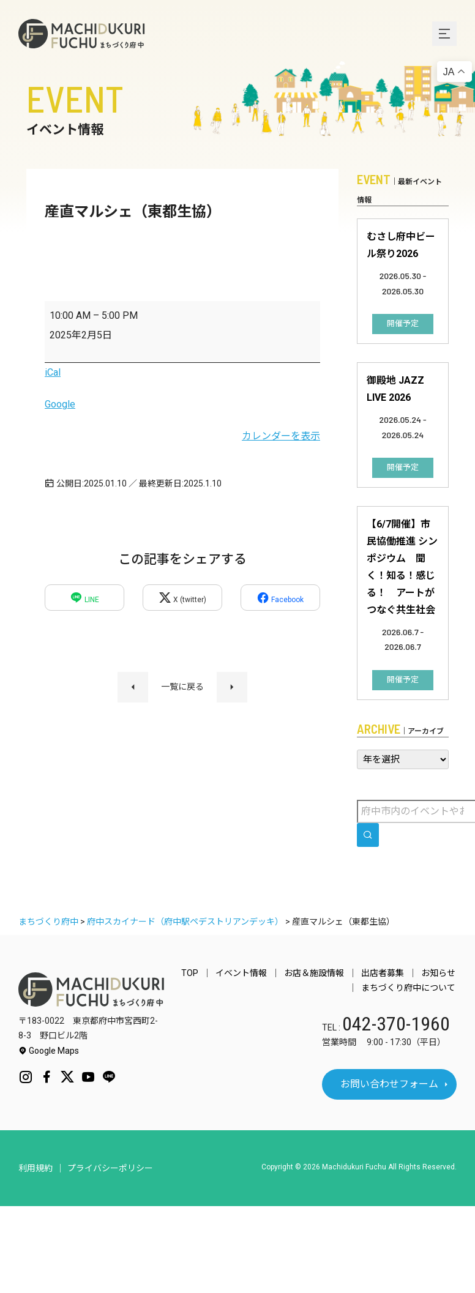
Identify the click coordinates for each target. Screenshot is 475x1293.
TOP (200, 973)
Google (60, 404)
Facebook (280, 597)
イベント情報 (249, 973)
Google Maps (48, 1051)
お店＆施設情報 (320, 973)
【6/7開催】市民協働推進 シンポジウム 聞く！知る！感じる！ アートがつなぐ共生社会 (402, 567)
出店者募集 (386, 973)
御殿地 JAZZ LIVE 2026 (395, 388)
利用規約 (35, 1168)
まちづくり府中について (409, 988)
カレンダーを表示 (281, 436)
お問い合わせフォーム (389, 1084)
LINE (84, 597)
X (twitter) (182, 597)
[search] (368, 835)
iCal (53, 372)
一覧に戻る (182, 686)
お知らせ (439, 973)
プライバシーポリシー (110, 1168)
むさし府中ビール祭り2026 (401, 245)
